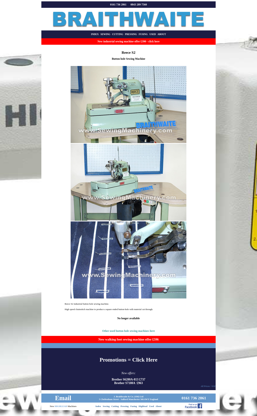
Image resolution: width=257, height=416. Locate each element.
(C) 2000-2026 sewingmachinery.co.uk (128, 412)
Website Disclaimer (63, 412)
